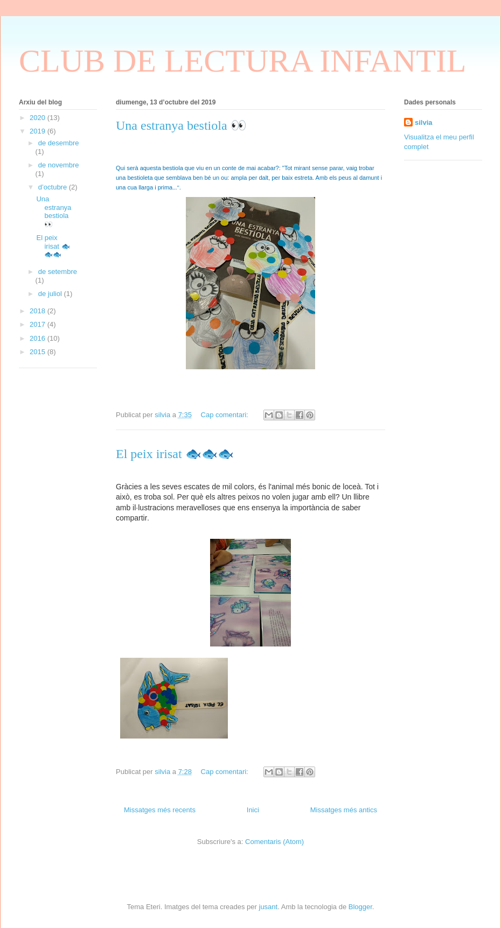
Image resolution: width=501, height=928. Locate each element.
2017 (38, 324)
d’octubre (53, 187)
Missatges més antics (343, 810)
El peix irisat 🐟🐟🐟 (175, 454)
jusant (268, 907)
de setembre (57, 272)
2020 (38, 118)
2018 (38, 311)
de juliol (51, 294)
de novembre (58, 165)
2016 (38, 338)
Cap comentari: (225, 415)
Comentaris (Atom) (274, 842)
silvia (424, 122)
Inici (253, 810)
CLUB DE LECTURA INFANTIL (243, 61)
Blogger (360, 907)
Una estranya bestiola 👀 (181, 125)
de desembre (58, 143)
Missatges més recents (160, 810)
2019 (38, 131)
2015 (38, 352)
